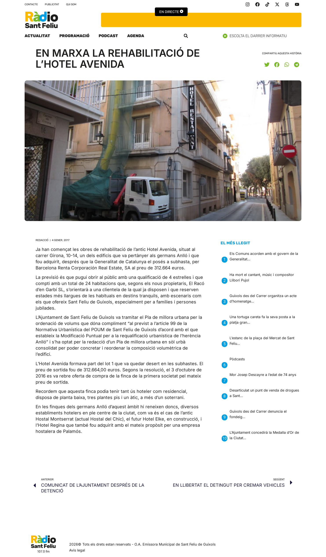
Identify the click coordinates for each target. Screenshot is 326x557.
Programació (74, 35)
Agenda (135, 35)
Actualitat (37, 35)
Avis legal (77, 550)
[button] (186, 36)
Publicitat (52, 4)
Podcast (108, 35)
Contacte (31, 4)
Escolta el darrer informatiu (256, 36)
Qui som (71, 4)
